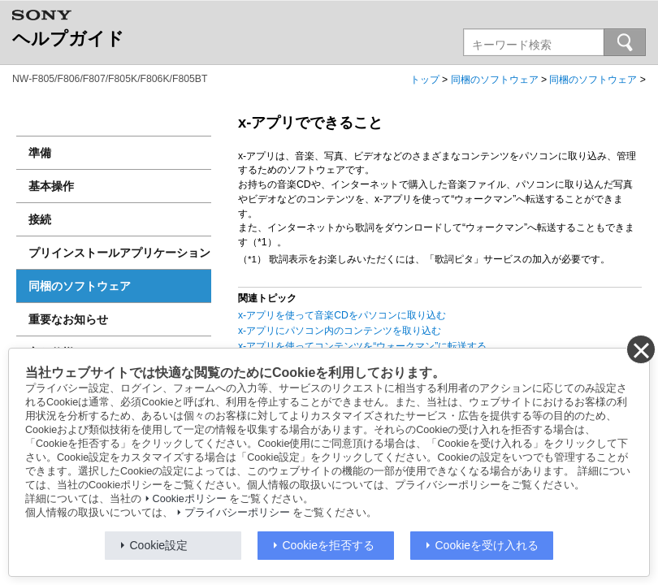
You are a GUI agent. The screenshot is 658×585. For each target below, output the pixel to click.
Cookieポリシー (190, 499)
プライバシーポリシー (237, 512)
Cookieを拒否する (329, 545)
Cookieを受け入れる (487, 545)
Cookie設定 (159, 545)
